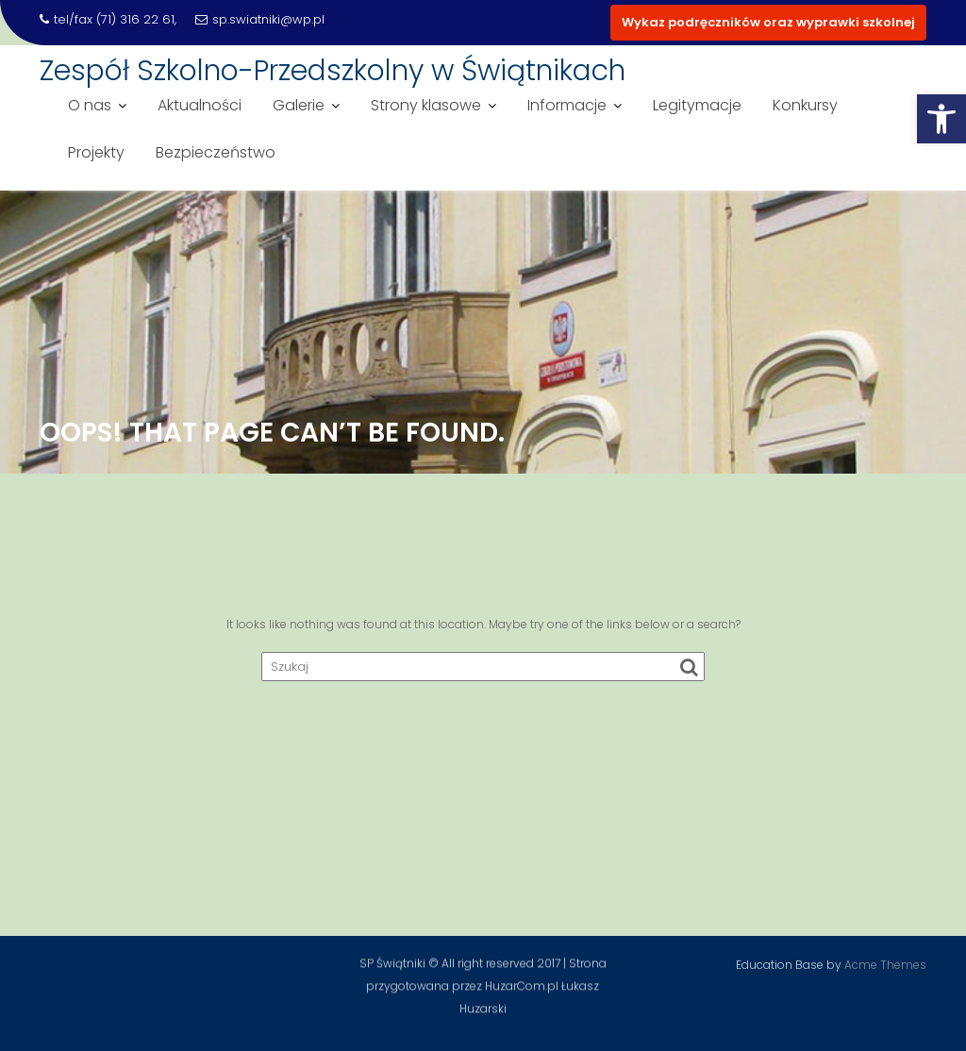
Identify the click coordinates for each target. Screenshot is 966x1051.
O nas (89, 105)
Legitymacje (697, 105)
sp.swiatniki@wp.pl (260, 19)
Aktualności (200, 105)
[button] (941, 118)
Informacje (567, 105)
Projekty (96, 152)
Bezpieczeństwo (215, 152)
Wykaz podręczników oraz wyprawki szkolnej (768, 22)
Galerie (299, 105)
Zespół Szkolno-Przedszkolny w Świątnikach (332, 71)
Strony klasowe (426, 105)
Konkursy (805, 105)
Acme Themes (885, 963)
